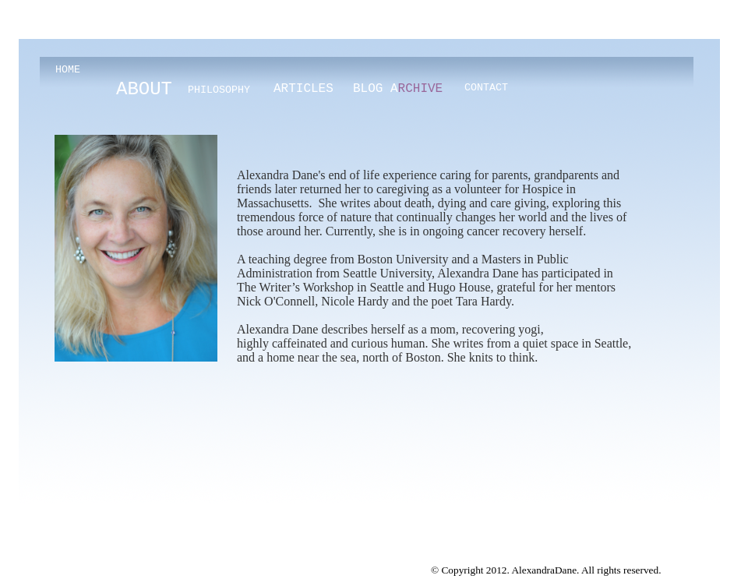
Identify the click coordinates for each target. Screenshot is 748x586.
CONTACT (486, 88)
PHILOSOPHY (219, 90)
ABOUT (144, 89)
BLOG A (375, 89)
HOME (67, 70)
